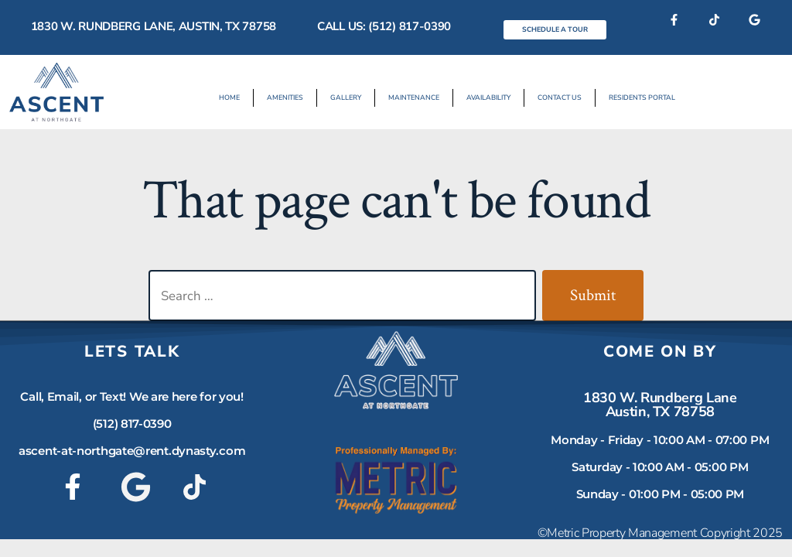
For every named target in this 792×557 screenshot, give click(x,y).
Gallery (345, 97)
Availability (488, 97)
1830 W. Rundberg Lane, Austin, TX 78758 (153, 26)
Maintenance (413, 97)
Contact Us (560, 97)
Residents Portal (642, 97)
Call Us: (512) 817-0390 (384, 26)
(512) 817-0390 (132, 423)
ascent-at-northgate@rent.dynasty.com (132, 450)
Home (229, 97)
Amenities (285, 97)
